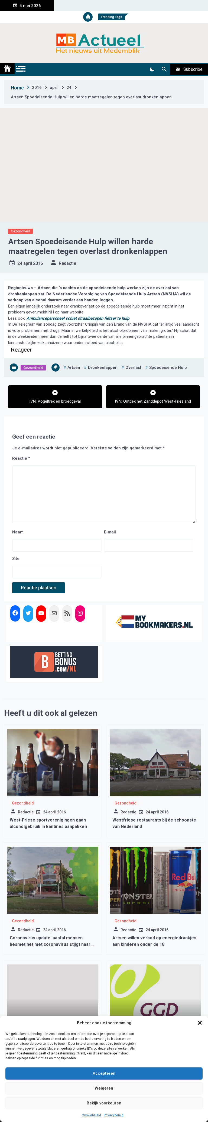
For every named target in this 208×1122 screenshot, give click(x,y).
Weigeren (104, 1088)
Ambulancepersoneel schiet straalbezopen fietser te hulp (78, 318)
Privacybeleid (113, 1115)
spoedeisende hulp (168, 367)
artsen (73, 367)
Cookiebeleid (91, 1115)
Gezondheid (20, 231)
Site (16, 558)
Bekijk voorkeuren (104, 1103)
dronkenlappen (103, 367)
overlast (133, 367)
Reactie (21, 458)
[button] (200, 1023)
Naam (18, 532)
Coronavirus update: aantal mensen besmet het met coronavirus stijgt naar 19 (50, 944)
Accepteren (104, 1073)
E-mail (110, 532)
